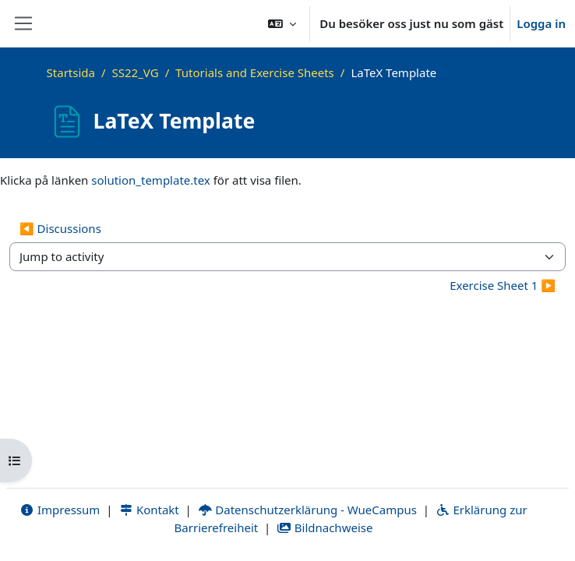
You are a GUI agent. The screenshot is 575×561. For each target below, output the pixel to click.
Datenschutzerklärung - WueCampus (307, 509)
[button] (282, 23)
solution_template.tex (150, 180)
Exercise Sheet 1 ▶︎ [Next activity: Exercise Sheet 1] (503, 285)
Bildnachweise (324, 527)
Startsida (71, 72)
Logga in (541, 23)
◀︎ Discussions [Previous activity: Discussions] (60, 228)
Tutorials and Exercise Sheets (254, 72)
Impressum (59, 509)
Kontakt (148, 509)
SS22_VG (135, 72)
